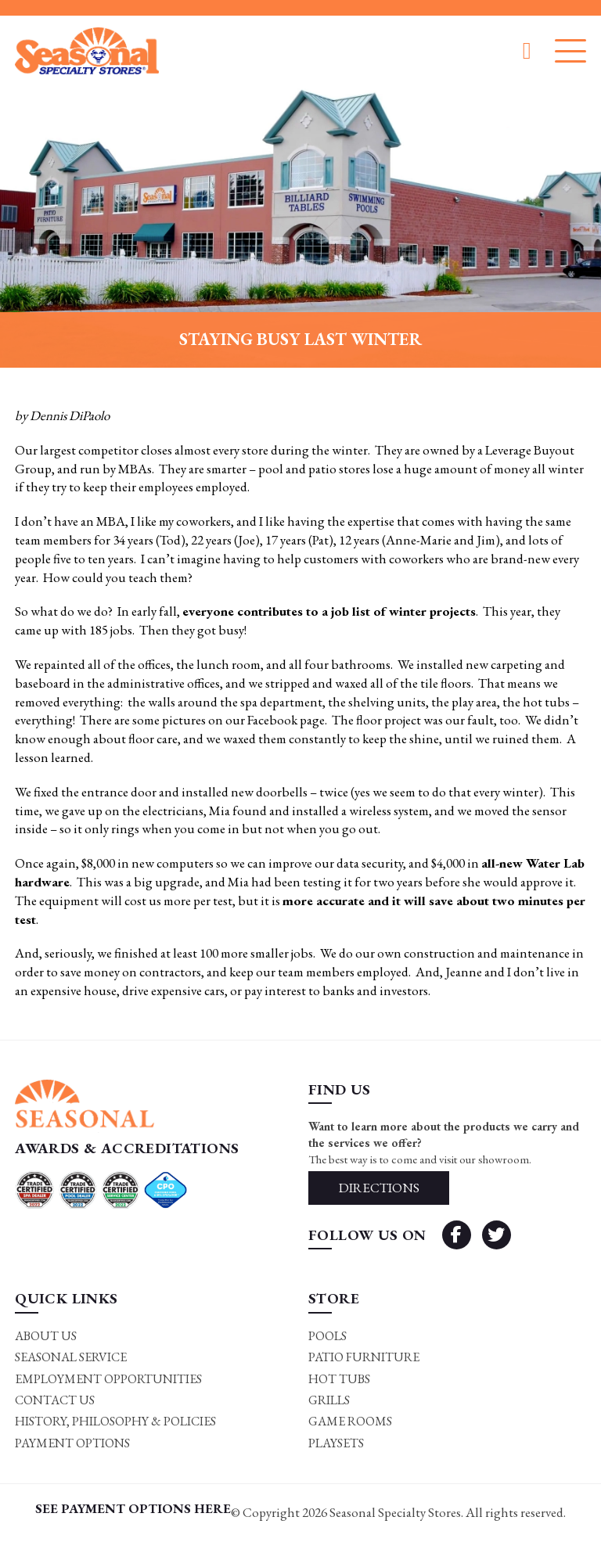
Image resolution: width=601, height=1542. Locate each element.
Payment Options (72, 1443)
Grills (329, 1400)
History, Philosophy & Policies (115, 1421)
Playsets (336, 1443)
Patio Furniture (363, 1357)
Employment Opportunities (108, 1379)
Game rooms (350, 1421)
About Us (46, 1336)
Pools (327, 1336)
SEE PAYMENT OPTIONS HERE (133, 1508)
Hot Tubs (339, 1379)
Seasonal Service (71, 1357)
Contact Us (55, 1400)
